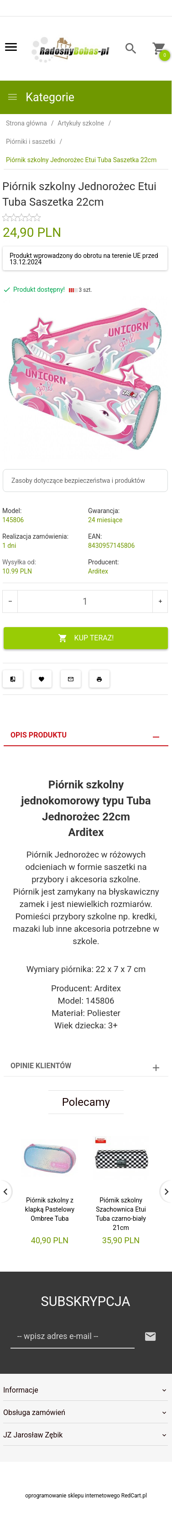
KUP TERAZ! (86, 638)
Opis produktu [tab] (38, 735)
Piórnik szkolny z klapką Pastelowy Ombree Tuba (49, 1209)
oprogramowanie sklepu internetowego (72, 1495)
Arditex (98, 571)
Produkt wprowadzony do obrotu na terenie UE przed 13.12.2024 (84, 259)
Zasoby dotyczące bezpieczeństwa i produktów (78, 480)
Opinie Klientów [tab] (40, 1065)
